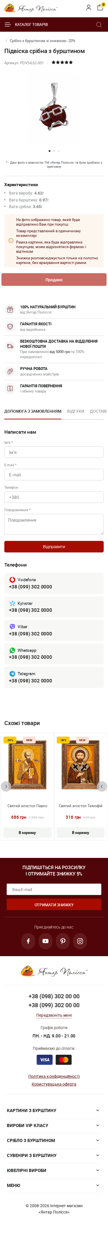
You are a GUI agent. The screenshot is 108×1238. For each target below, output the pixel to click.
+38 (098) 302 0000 (30, 610)
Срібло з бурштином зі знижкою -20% (42, 40)
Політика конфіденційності (54, 1076)
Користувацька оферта (54, 1084)
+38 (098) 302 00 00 (54, 996)
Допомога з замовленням (32, 411)
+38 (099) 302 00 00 (54, 1005)
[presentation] (6, 786)
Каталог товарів (26, 24)
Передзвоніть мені (54, 1015)
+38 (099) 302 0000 (30, 586)
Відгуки (75, 411)
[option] (32, 413)
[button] (49, 151)
